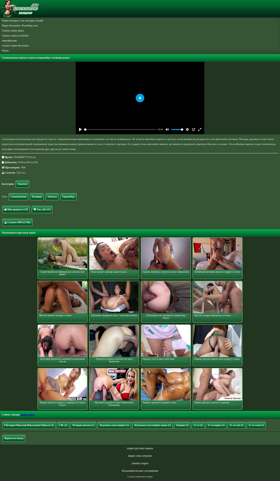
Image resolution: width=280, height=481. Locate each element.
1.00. (63, 425)
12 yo (198, 425)
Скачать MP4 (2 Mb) (17, 222)
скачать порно (139, 463)
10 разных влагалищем (114, 425)
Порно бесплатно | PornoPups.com (20, 25)
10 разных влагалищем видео (152, 425)
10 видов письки (83, 425)
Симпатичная (18, 196)
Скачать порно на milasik (15, 35)
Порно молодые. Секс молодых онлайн (22, 20)
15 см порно (216, 425)
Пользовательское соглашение (140, 470)
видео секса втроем (140, 455)
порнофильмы (9, 40)
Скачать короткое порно (140, 476)
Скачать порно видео (13, 30)
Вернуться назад (13, 438)
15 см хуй (237, 425)
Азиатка (52, 196)
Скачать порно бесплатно (15, 45)
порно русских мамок (140, 448)
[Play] (80, 129)
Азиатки (22, 184)
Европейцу (68, 196)
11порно (182, 425)
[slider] (120, 129)
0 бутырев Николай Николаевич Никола (29, 425)
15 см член (256, 425)
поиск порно (28, 414)
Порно (5, 50)
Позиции (37, 196)
